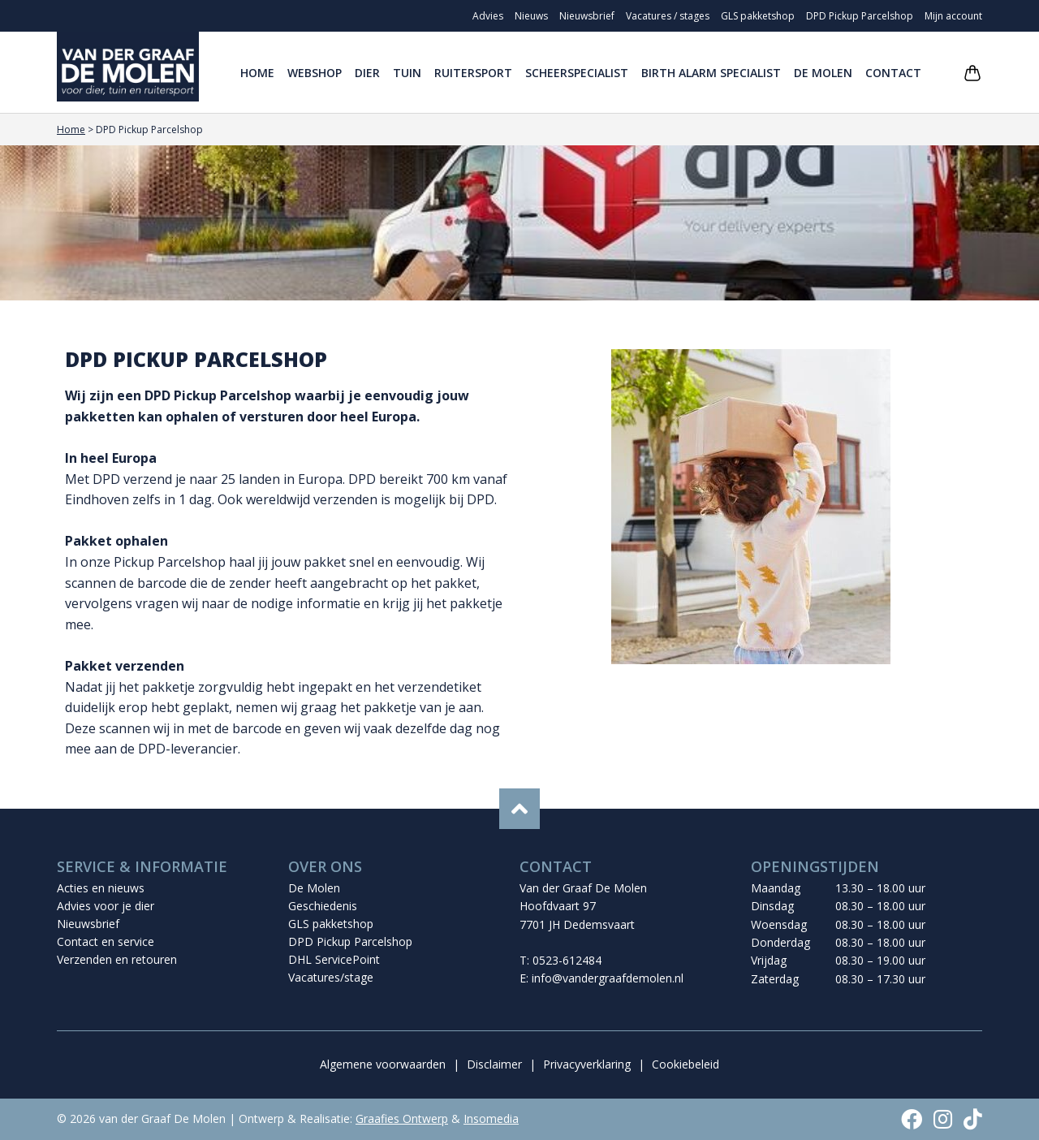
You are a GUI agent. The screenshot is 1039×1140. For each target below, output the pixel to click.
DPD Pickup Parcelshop (859, 16)
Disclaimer (494, 1064)
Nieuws (531, 16)
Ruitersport (473, 72)
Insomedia (491, 1118)
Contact (893, 72)
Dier (367, 72)
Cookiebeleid (685, 1064)
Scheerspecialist (576, 72)
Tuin (407, 72)
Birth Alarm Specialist (711, 72)
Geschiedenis (322, 905)
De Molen (823, 72)
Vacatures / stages (667, 16)
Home (257, 72)
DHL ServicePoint (334, 959)
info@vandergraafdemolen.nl (607, 978)
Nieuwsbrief (586, 16)
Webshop (314, 72)
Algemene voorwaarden (383, 1064)
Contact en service (105, 941)
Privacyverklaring (587, 1064)
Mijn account (953, 16)
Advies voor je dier (105, 905)
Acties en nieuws (100, 888)
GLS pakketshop (758, 16)
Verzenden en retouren (117, 959)
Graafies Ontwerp (402, 1118)
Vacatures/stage (330, 977)
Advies (487, 16)
